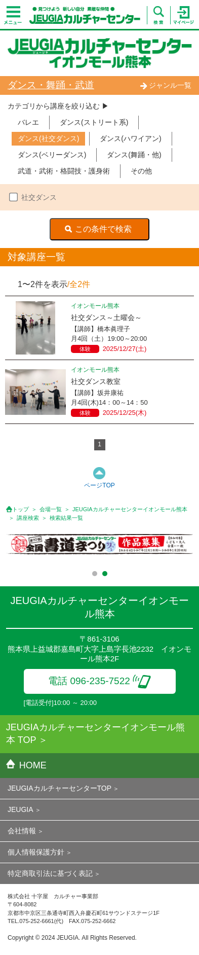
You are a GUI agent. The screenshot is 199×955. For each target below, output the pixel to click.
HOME (26, 765)
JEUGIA (20, 809)
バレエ (28, 122)
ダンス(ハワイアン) (130, 138)
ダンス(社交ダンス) (48, 138)
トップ (20, 509)
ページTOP (99, 485)
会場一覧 (50, 509)
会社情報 (22, 831)
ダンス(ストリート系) (94, 122)
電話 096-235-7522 (99, 681)
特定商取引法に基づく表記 (50, 873)
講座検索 (28, 518)
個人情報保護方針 (36, 852)
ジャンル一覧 (165, 85)
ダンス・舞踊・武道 (51, 85)
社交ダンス (39, 197)
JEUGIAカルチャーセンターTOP (59, 788)
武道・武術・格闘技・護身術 (64, 171)
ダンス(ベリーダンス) (52, 155)
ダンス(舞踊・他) (134, 155)
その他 (141, 171)
